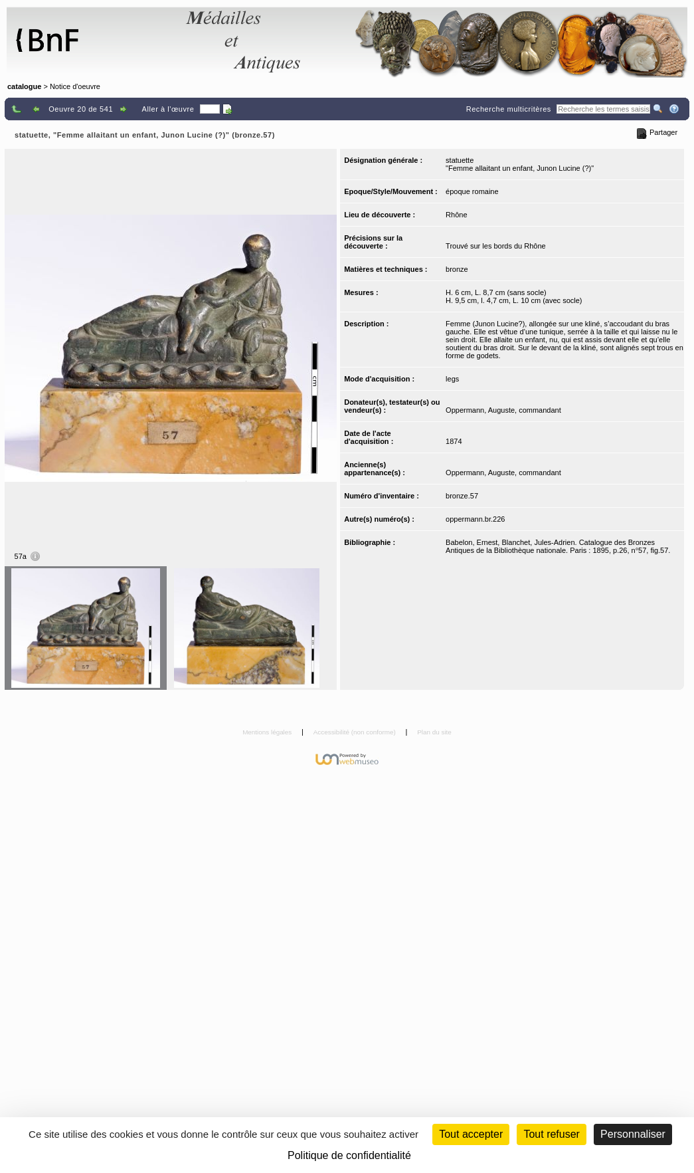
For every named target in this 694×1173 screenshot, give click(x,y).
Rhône (456, 215)
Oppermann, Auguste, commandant (503, 410)
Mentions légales (268, 732)
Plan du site (434, 732)
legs (452, 379)
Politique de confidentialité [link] (349, 1155)
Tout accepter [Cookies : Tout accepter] (471, 1134)
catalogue (24, 86)
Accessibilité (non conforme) (355, 732)
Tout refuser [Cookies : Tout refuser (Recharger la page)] (551, 1134)
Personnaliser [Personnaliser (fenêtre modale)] (632, 1134)
